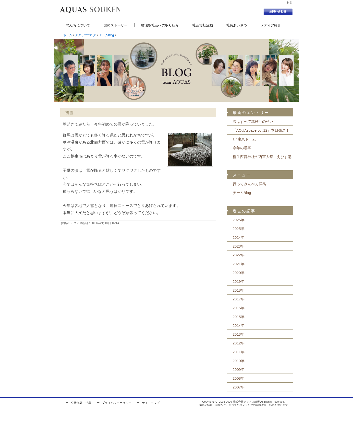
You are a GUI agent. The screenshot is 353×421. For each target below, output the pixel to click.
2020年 (238, 273)
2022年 (238, 255)
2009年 (238, 369)
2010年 (238, 361)
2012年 (238, 343)
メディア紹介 (270, 25)
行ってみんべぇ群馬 (249, 184)
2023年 (238, 246)
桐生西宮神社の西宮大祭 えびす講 (262, 157)
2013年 (238, 334)
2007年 (238, 387)
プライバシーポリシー (116, 403)
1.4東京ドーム (244, 139)
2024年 (238, 237)
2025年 (238, 229)
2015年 (238, 317)
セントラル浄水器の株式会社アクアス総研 (90, 10)
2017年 (238, 299)
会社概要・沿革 (81, 403)
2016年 (238, 308)
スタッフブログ (85, 35)
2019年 (238, 281)
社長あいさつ (236, 25)
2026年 (238, 220)
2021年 (238, 264)
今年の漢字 (242, 148)
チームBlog (106, 35)
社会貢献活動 (202, 25)
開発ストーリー (116, 25)
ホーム (67, 35)
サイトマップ (150, 403)
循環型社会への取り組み (160, 25)
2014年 (238, 325)
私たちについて (78, 25)
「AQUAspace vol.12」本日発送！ (261, 130)
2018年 (238, 290)
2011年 (238, 352)
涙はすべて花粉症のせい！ (255, 121)
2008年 (238, 378)
